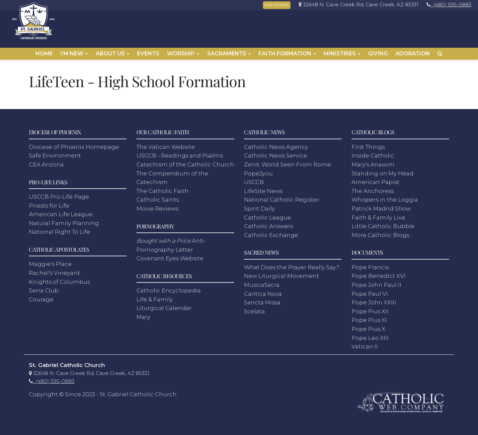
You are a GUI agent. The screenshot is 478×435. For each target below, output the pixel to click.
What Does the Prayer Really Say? (291, 267)
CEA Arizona (46, 164)
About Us (112, 53)
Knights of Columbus (59, 282)
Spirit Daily (259, 208)
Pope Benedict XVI (379, 276)
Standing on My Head (383, 173)
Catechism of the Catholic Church (185, 164)
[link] (357, 5)
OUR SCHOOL (277, 5)
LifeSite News (263, 191)
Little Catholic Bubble (383, 226)
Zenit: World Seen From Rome (287, 164)
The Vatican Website (165, 147)
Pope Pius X (368, 329)
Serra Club (43, 290)
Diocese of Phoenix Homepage (74, 147)
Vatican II (365, 346)
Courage (41, 299)
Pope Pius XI (369, 320)
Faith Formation (287, 53)
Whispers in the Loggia (385, 199)
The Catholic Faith (162, 191)
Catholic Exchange (271, 235)
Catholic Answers (268, 226)
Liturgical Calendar (164, 308)
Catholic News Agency (276, 147)
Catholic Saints (157, 199)
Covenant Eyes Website (169, 258)
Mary (143, 317)
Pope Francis (370, 267)
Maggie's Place (50, 264)
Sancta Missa (262, 302)
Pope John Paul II (376, 284)
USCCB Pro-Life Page (59, 196)
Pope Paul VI (370, 293)
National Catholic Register (281, 199)
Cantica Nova (263, 293)
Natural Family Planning (64, 223)
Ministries (342, 53)
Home (44, 53)
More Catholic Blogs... (382, 235)
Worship (183, 53)
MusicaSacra (261, 284)
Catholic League (267, 217)
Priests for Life (49, 205)
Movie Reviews (157, 208)
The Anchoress (373, 191)
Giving (378, 53)
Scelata (254, 311)
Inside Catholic (373, 155)
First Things (368, 147)
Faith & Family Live (378, 217)
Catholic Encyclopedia (168, 290)
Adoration (412, 53)
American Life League (61, 214)
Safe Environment (55, 155)
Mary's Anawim (373, 164)
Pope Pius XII (370, 311)
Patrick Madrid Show (381, 208)
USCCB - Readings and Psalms (179, 155)
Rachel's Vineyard (54, 273)
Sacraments (229, 53)
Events (148, 53)
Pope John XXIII (374, 302)
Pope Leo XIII (370, 338)
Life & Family (154, 299)
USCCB (254, 182)
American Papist (375, 182)
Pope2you (258, 173)
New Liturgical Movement (281, 276)
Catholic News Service (275, 155)
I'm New (74, 53)
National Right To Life (59, 231)
